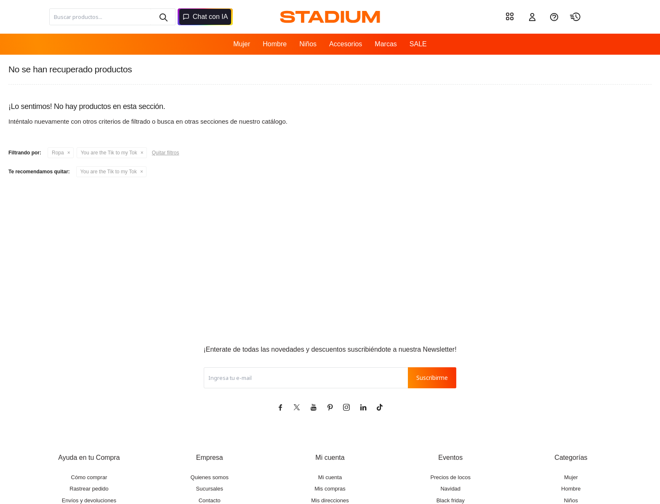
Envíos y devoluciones (89, 500)
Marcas (386, 44)
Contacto (210, 500)
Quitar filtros (165, 153)
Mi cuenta (330, 477)
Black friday (450, 500)
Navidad (450, 488)
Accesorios (345, 44)
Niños (308, 44)
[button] (163, 16)
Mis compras (330, 488)
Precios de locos (451, 477)
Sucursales (209, 488)
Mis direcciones (330, 500)
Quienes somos (210, 477)
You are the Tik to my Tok (109, 153)
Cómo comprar (89, 477)
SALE (418, 44)
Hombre (275, 44)
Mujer (241, 44)
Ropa (58, 153)
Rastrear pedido (89, 488)
